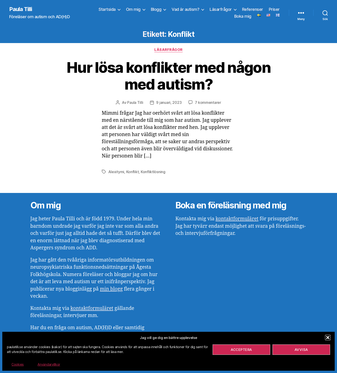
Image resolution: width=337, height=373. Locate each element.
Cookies (18, 364)
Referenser (252, 9)
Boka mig (242, 16)
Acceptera (241, 349)
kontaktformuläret (91, 308)
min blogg (111, 289)
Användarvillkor (49, 364)
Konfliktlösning (153, 171)
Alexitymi (116, 171)
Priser (274, 9)
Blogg (156, 9)
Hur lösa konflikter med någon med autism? (168, 75)
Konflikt (132, 171)
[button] (327, 337)
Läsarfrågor (221, 9)
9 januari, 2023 (169, 102)
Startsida (107, 9)
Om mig (133, 9)
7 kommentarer (208, 102)
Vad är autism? (185, 9)
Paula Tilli (20, 9)
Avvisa (301, 349)
